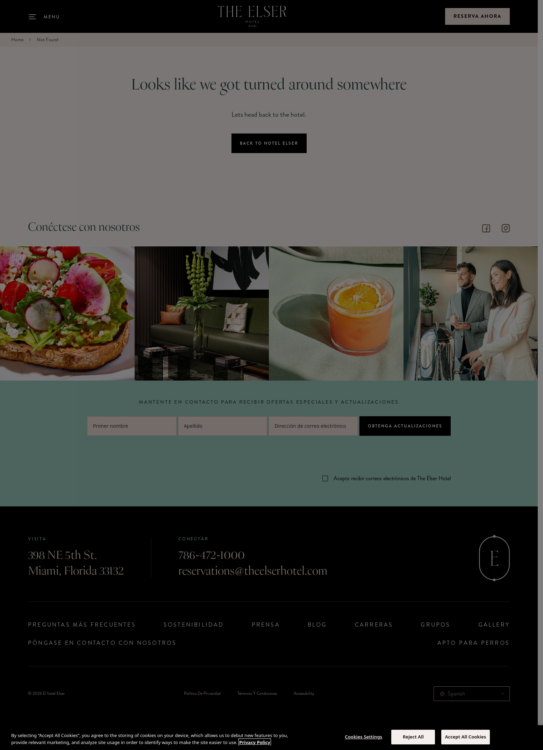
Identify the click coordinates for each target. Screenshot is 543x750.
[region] (271, 737)
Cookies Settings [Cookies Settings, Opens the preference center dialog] (363, 737)
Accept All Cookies (465, 737)
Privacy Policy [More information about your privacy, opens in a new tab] (254, 742)
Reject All (413, 737)
